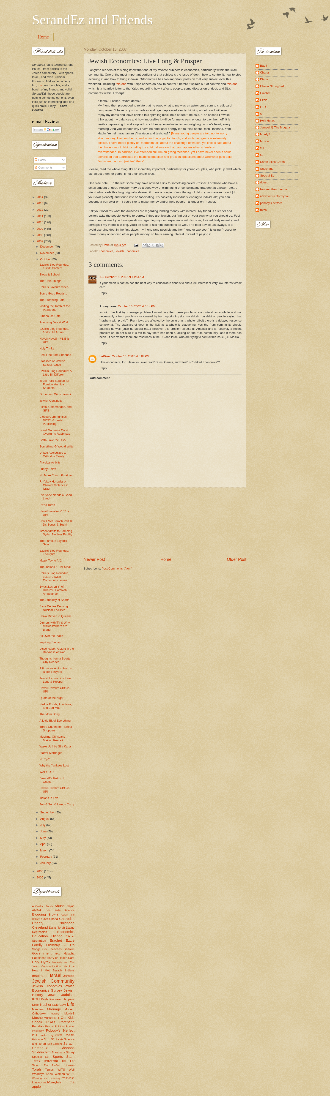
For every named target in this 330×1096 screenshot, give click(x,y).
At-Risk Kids (41, 910)
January (45, 863)
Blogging (39, 914)
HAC (57, 953)
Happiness (39, 958)
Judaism (67, 995)
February (46, 856)
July (43, 825)
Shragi (70, 1052)
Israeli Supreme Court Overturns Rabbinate (54, 431)
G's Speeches (52, 949)
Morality (55, 1013)
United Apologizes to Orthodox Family (52, 454)
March (44, 850)
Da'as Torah (47, 505)
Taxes (36, 1061)
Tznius (49, 1069)
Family (37, 945)
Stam (70, 1056)
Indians (69, 970)
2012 (40, 209)
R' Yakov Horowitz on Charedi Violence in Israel (53, 485)
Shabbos (67, 1048)
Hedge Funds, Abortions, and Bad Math (55, 706)
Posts (40, 160)
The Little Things (50, 281)
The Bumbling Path (52, 300)
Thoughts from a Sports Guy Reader (54, 660)
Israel (55, 975)
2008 (40, 235)
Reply (103, 293)
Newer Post (94, 559)
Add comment (100, 378)
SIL (46, 1039)
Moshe (37, 1018)
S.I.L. (263, 148)
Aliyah (70, 906)
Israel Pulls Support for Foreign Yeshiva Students (54, 384)
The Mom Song (49, 714)
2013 (40, 203)
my (40, 85)
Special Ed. (41, 1056)
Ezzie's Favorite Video (54, 287)
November (47, 253)
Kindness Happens (62, 999)
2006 (40, 871)
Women (60, 1074)
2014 (40, 197)
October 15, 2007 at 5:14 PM (136, 306)
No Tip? (44, 759)
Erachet (56, 940)
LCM (55, 1004)
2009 (40, 228)
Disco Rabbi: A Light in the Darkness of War (56, 650)
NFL (57, 1018)
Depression (39, 932)
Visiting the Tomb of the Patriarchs (54, 307)
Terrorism (50, 1061)
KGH (36, 999)
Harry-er (52, 958)
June (43, 831)
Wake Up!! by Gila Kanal (55, 746)
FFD (263, 107)
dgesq (264, 182)
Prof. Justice (40, 1035)
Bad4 (57, 910)
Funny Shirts (47, 469)
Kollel (35, 1004)
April (43, 844)
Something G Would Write (56, 446)
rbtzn (263, 210)
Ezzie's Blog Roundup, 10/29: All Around (54, 330)
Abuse (60, 906)
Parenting (66, 1022)
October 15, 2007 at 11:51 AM (124, 277)
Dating (70, 927)
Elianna (57, 936)
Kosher (45, 1004)
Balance (69, 910)
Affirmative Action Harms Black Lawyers (55, 670)
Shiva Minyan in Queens (55, 616)
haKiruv (104, 356)
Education (40, 936)
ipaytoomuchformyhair (46, 1082)
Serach (68, 1043)
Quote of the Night (51, 698)
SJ (52, 1039)
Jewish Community (53, 981)
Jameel (68, 976)
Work (70, 1074)
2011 (40, 216)
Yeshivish (68, 1078)
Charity (37, 923)
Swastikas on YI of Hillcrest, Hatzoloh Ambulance (53, 590)
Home (43, 36)
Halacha (69, 953)
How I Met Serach (47, 970)
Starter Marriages (50, 753)
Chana (53, 919)
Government (42, 953)
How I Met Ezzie (65, 966)
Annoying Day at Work (54, 322)
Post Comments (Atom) (117, 568)
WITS (61, 1069)
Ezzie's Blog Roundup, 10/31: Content (54, 266)
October (45, 259)
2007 (40, 241)
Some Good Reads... (53, 293)
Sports (58, 1056)
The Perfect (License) (59, 1065)
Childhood (66, 923)
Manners (38, 1009)
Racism (69, 1035)
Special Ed (267, 175)
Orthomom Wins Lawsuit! (55, 394)
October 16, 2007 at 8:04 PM (130, 356)
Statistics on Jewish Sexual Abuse (52, 362)
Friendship (53, 945)
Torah (36, 1069)
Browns (54, 914)
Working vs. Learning (46, 1078)
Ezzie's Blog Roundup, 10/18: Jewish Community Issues (54, 576)
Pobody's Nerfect (60, 1030)
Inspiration (40, 976)
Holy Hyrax (41, 962)
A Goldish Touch (42, 906)
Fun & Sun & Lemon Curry (56, 804)
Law (62, 1004)
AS (101, 277)
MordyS (69, 1013)
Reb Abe (37, 1039)
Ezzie (70, 940)
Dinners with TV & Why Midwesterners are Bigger (54, 626)
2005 (40, 877)
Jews (52, 995)
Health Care (66, 958)
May (43, 838)
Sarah (59, 1039)
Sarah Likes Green (272, 162)
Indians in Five (48, 798)
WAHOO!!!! (46, 772)
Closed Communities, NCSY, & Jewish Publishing (53, 420)
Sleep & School (49, 274)
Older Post (236, 559)
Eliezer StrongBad (272, 86)
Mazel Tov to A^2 (50, 560)
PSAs (50, 1022)
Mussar (48, 1018)
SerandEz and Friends (92, 19)
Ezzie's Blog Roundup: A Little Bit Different (55, 372)
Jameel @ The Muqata (275, 127)
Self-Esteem (54, 1043)
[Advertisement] (165, 522)
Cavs (44, 919)
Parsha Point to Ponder (59, 1026)
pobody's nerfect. (271, 203)
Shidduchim (41, 1052)
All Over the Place (51, 636)
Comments (43, 167)
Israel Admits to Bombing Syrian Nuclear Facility (55, 532)
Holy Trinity (46, 348)
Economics (106, 251)
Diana (264, 79)
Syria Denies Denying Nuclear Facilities (53, 608)
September (47, 812)
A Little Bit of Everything (55, 720)
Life (70, 1004)
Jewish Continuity (50, 400)
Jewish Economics (127, 251)
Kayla (44, 999)
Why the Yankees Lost (54, 765)
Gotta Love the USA (52, 440)
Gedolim (68, 949)
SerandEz (40, 1048)
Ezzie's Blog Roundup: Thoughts (54, 552)
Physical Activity (49, 462)
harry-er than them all (274, 189)
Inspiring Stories (49, 642)
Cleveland (40, 927)
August (45, 819)
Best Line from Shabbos (55, 355)
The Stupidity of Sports (54, 600)
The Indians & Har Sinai (55, 567)
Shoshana (58, 1052)
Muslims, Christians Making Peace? (52, 738)
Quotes (56, 1035)
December (47, 246)
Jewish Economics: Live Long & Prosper (55, 679)
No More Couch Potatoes (56, 475)
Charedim (66, 919)
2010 (40, 222)
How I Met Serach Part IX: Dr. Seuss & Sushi (56, 522)
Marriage (54, 1009)
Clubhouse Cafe (49, 316)
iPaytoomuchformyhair (274, 196)
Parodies (38, 1026)
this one (121, 84)
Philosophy (38, 1031)
